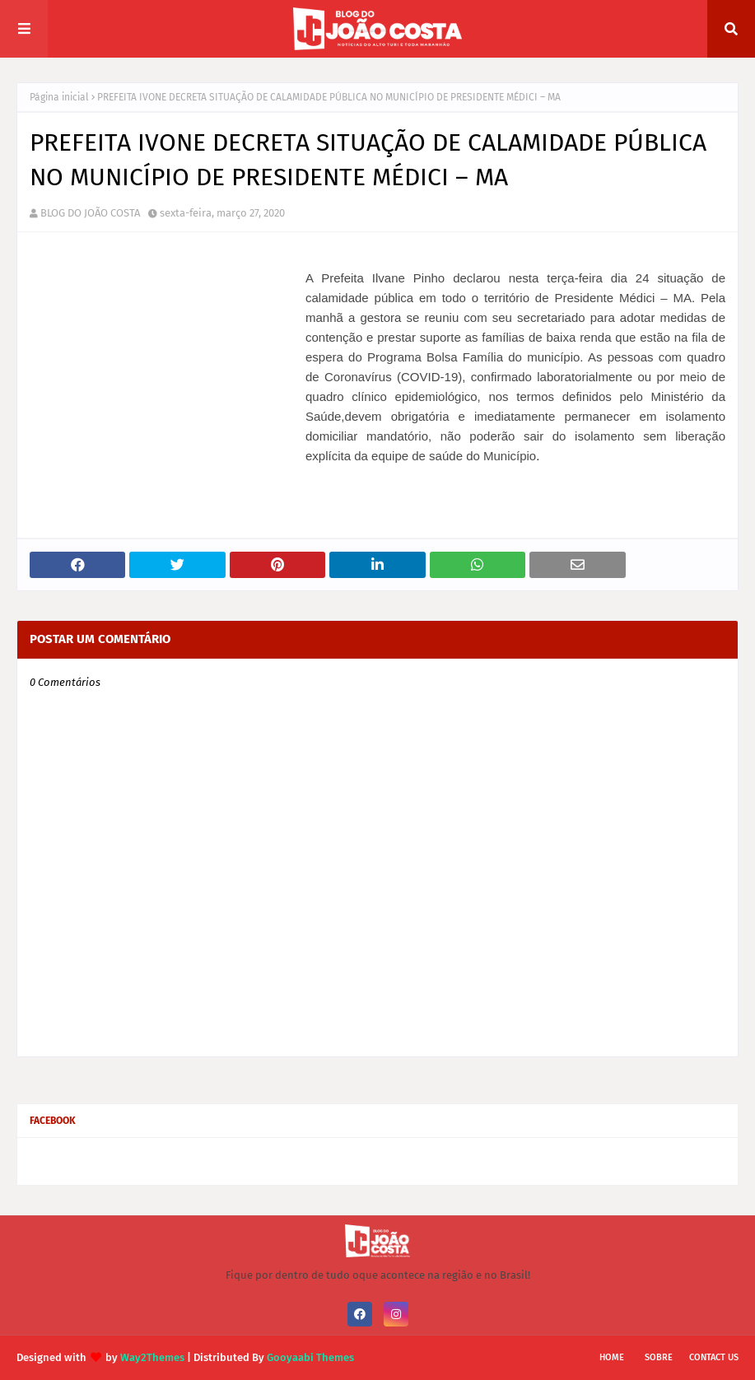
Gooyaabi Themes (310, 1357)
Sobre (659, 1357)
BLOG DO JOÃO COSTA (90, 213)
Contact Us (714, 1357)
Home (611, 1357)
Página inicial (59, 97)
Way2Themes (152, 1357)
